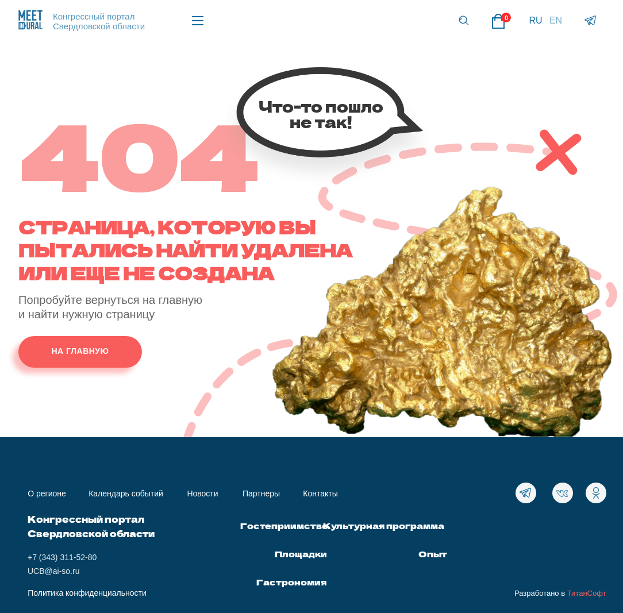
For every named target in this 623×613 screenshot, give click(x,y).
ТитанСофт (586, 593)
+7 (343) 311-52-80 (62, 557)
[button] (464, 20)
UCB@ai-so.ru (53, 571)
